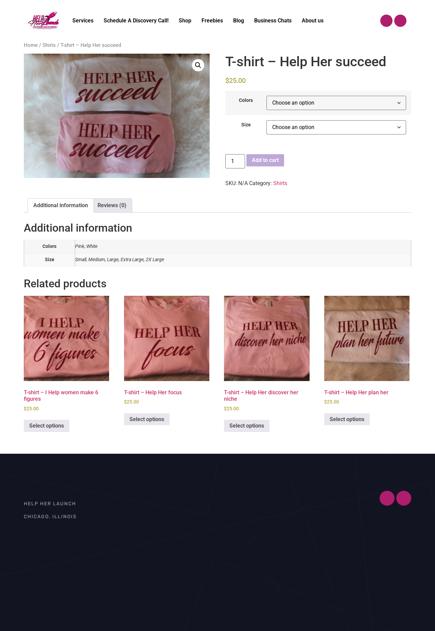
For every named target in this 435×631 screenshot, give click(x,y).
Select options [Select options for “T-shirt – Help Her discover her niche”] (246, 425)
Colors (246, 100)
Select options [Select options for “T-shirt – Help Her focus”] (146, 419)
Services (82, 20)
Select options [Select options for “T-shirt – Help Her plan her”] (347, 419)
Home (31, 45)
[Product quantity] (235, 161)
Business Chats (273, 20)
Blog (238, 20)
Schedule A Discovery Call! (136, 20)
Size (246, 125)
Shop (185, 20)
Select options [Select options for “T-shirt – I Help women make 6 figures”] (46, 425)
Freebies (212, 20)
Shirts (49, 45)
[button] (198, 65)
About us (313, 20)
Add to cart (265, 160)
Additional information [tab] (60, 205)
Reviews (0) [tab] (112, 205)
